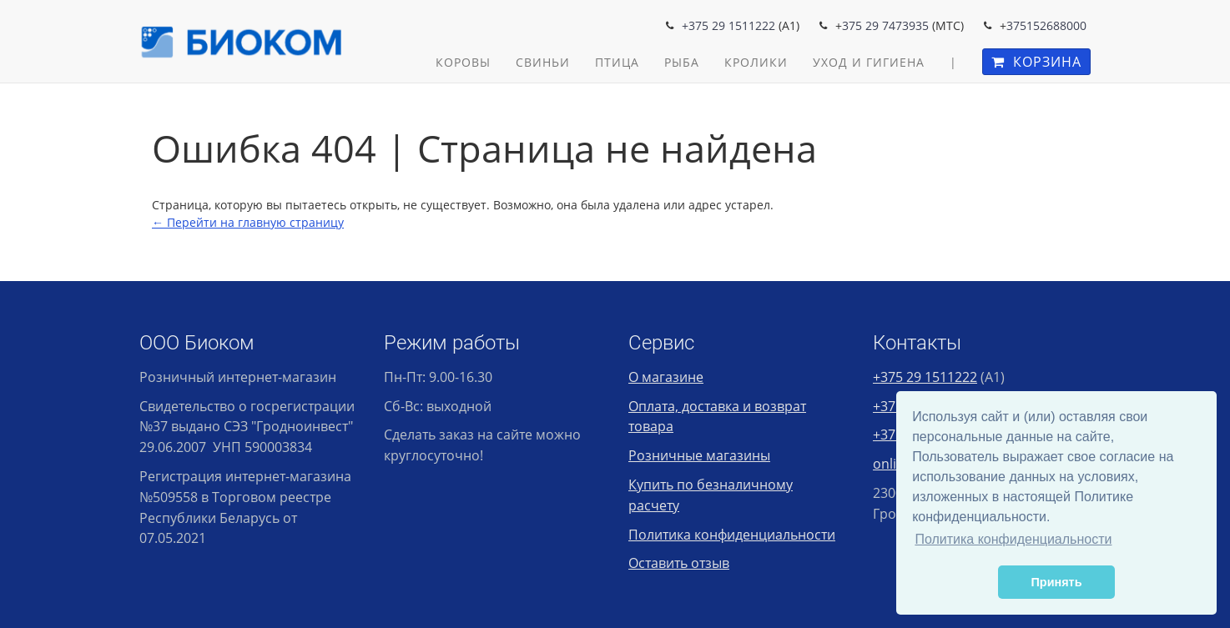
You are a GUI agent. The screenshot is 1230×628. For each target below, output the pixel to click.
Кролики (756, 62)
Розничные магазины (699, 455)
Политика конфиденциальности (731, 534)
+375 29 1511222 (728, 25)
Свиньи (543, 62)
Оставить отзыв (678, 563)
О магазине (665, 377)
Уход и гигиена (869, 62)
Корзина (1036, 62)
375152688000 (1046, 25)
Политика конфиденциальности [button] (1013, 539)
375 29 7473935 (885, 25)
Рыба (681, 62)
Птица (617, 62)
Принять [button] (1056, 582)
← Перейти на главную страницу (248, 222)
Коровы (463, 62)
